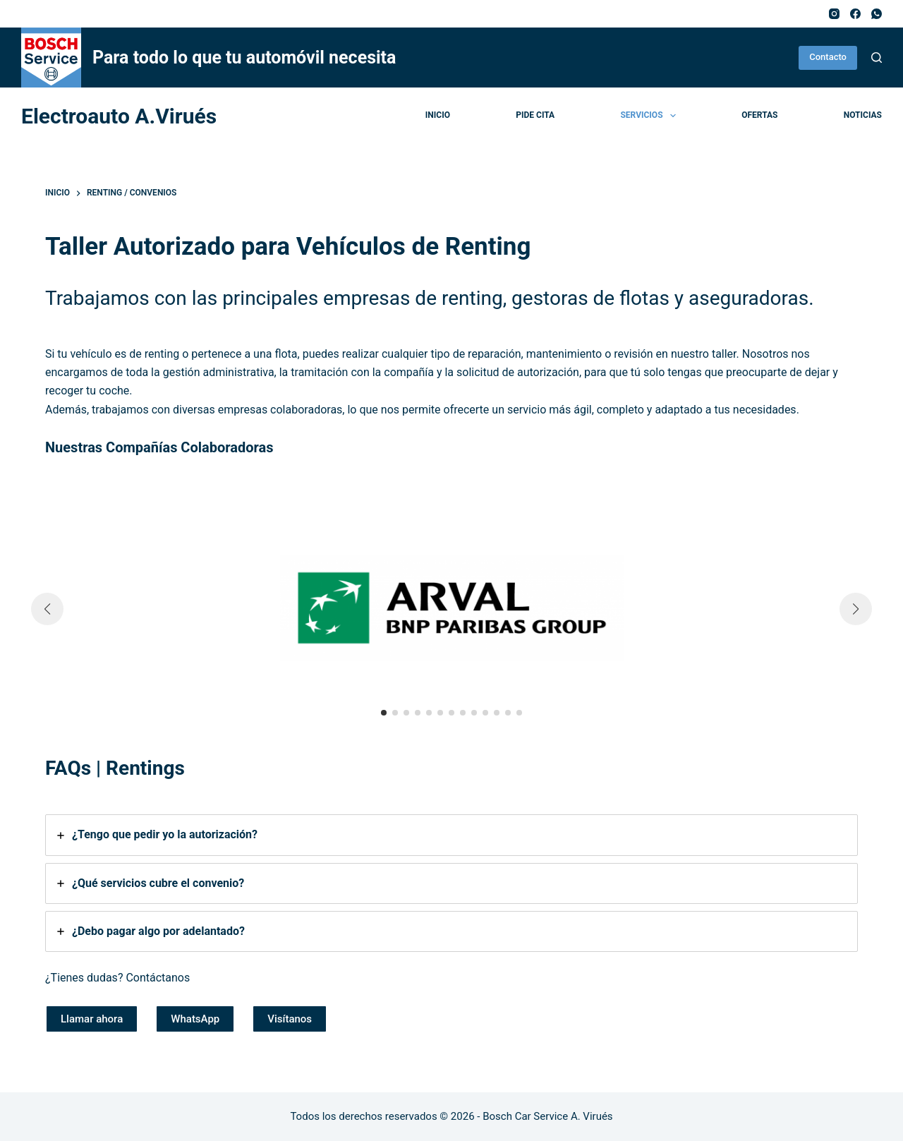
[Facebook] (855, 13)
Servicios (650, 115)
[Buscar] (876, 57)
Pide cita (535, 115)
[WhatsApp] (876, 13)
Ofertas (759, 115)
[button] (384, 713)
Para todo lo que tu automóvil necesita (244, 57)
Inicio (437, 115)
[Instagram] (834, 13)
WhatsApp (195, 1019)
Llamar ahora (92, 1019)
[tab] (451, 834)
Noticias (863, 115)
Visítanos (289, 1019)
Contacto (828, 57)
